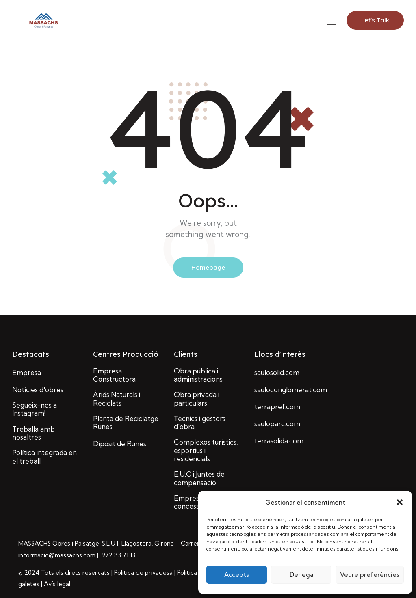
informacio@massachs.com (57, 555)
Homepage (208, 267)
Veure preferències (369, 575)
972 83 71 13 (117, 555)
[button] (400, 502)
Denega (301, 575)
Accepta (236, 575)
